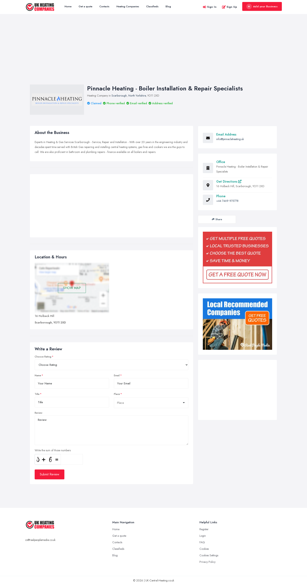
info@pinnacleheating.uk (230, 139)
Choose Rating (43, 356)
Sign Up (229, 7)
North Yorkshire (137, 96)
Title (37, 394)
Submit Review (49, 474)
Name (38, 375)
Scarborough (119, 96)
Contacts (104, 6)
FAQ (202, 542)
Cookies (204, 549)
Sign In (209, 7)
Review (38, 413)
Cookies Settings (208, 555)
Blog (168, 6)
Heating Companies (127, 6)
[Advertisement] (153, 53)
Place (117, 394)
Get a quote (85, 6)
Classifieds (152, 6)
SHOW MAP (72, 288)
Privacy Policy (207, 562)
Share (217, 219)
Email (117, 375)
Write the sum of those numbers (53, 450)
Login (202, 536)
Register (204, 529)
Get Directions (228, 181)
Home (68, 6)
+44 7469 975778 (227, 201)
